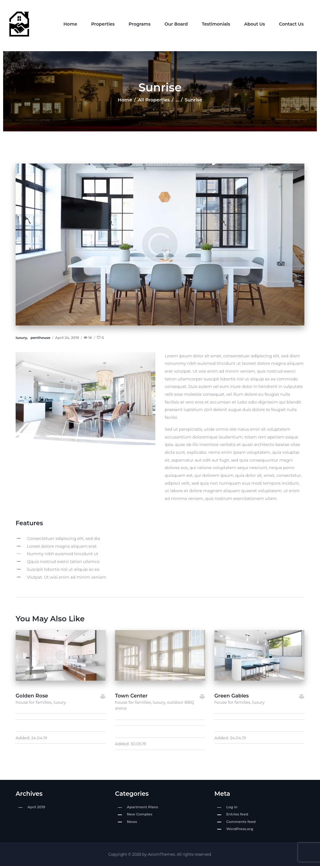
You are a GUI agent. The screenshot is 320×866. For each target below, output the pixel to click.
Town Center (131, 696)
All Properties (154, 100)
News (132, 822)
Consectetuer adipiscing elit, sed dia (63, 538)
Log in (232, 807)
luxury (59, 702)
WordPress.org (239, 829)
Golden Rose (32, 696)
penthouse (40, 337)
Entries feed (237, 814)
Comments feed (241, 822)
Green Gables (231, 696)
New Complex (139, 814)
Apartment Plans (142, 807)
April (36, 807)
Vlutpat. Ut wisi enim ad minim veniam (66, 577)
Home (125, 100)
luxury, (22, 337)
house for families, (34, 702)
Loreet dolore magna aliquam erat (62, 546)
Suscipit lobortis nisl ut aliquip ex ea (63, 569)
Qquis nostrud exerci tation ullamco (63, 561)
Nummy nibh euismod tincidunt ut (62, 553)
